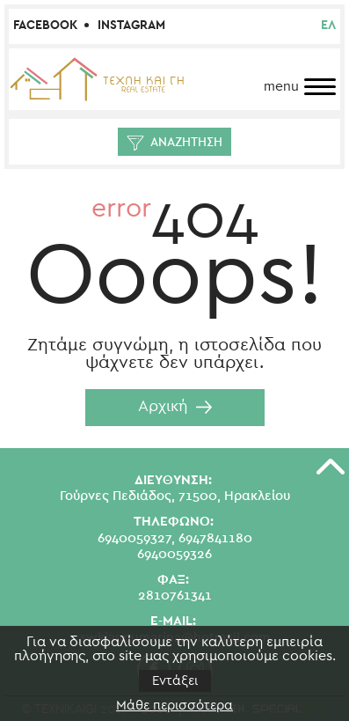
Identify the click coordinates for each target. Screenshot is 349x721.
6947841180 (215, 538)
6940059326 (174, 554)
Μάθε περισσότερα (174, 705)
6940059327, (136, 538)
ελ (328, 25)
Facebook (45, 25)
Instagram (131, 25)
